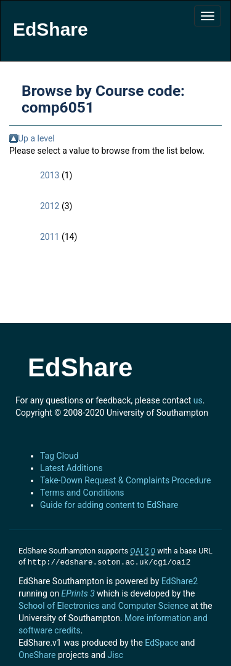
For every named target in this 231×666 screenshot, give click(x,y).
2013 (49, 175)
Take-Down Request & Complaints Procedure (125, 480)
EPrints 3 (78, 592)
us (198, 400)
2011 (49, 237)
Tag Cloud (59, 456)
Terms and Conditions (82, 493)
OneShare (36, 654)
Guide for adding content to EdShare (109, 505)
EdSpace (161, 641)
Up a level (36, 138)
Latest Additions (71, 468)
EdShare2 (179, 580)
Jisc (116, 654)
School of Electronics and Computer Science (103, 604)
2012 (49, 206)
